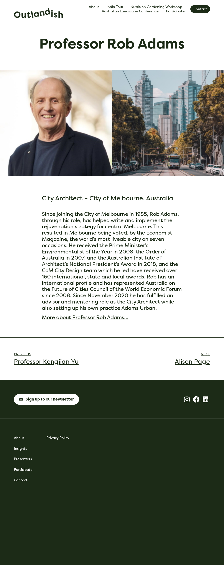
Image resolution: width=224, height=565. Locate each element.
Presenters (23, 459)
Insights (20, 448)
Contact (21, 480)
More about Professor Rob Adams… (85, 317)
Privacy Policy (57, 438)
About (95, 7)
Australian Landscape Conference (131, 11)
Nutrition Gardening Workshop (157, 7)
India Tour (116, 7)
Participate (176, 11)
